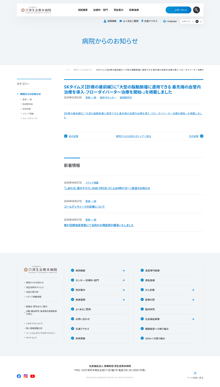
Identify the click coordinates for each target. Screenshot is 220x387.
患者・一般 (27, 99)
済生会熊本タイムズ (35, 287)
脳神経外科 (126, 97)
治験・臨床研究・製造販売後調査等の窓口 (41, 312)
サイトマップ (31, 337)
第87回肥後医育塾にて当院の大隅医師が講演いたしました (99, 225)
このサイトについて (34, 323)
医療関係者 (28, 104)
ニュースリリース (30, 118)
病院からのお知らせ (30, 94)
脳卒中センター (108, 97)
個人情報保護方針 (34, 328)
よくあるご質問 (128, 21)
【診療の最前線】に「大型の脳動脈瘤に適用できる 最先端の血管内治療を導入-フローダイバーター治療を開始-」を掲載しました (133, 115)
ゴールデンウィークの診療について (84, 206)
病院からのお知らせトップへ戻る (133, 136)
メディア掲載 (28, 113)
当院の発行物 (32, 292)
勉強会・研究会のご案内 (36, 306)
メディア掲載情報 (33, 296)
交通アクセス (149, 21)
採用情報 (110, 21)
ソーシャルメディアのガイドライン (40, 333)
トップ (66, 70)
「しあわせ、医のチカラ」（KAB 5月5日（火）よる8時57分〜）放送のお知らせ (107, 188)
